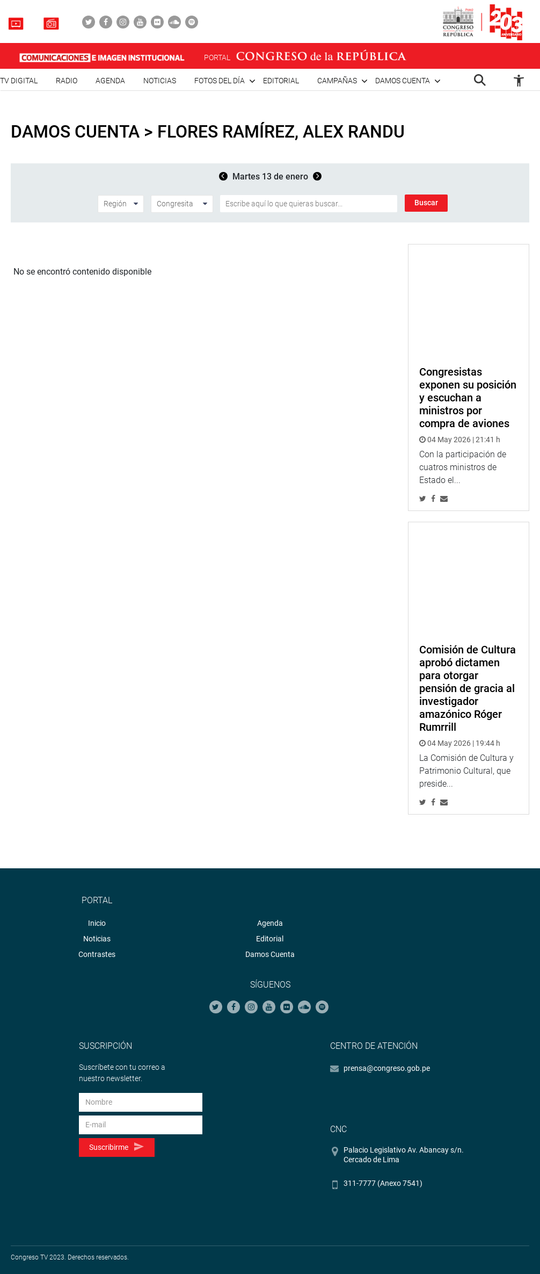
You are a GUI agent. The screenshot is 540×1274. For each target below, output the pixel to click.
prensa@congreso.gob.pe (387, 1068)
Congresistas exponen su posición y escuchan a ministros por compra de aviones (467, 397)
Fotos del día (219, 80)
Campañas (337, 80)
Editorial (281, 80)
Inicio (97, 923)
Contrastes (96, 954)
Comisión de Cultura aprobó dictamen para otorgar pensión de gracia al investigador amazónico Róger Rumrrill (467, 688)
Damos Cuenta (270, 954)
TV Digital (19, 80)
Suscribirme (116, 1146)
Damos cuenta (402, 80)
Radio (66, 80)
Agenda (110, 80)
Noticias (159, 80)
